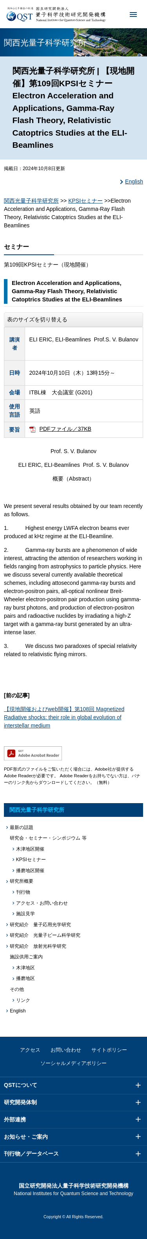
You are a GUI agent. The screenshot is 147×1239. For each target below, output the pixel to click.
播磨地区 (25, 978)
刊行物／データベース (31, 1153)
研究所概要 (21, 881)
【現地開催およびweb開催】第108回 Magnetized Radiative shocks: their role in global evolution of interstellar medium (64, 717)
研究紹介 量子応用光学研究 (40, 924)
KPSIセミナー (85, 201)
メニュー (128, 14)
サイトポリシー (109, 1050)
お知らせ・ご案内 (26, 1137)
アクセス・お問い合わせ (42, 903)
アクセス (30, 1050)
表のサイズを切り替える (37, 319)
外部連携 (15, 1119)
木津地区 (25, 968)
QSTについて (20, 1085)
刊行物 (23, 892)
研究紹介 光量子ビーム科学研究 (45, 935)
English (134, 181)
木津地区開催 (30, 849)
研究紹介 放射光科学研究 (38, 946)
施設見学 (25, 913)
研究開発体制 (20, 1102)
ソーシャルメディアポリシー (73, 1063)
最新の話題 (21, 827)
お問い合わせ (66, 1050)
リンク (23, 1000)
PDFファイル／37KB (65, 429)
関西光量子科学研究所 (31, 201)
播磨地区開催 (30, 870)
